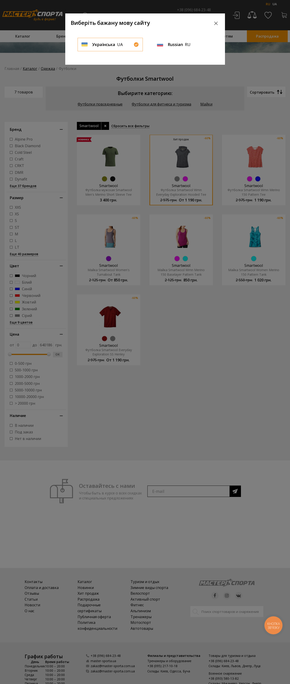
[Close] (216, 23)
